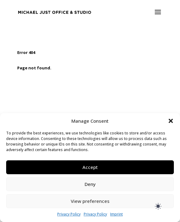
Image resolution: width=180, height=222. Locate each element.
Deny (90, 184)
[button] (171, 121)
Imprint (116, 214)
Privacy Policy (69, 214)
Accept (90, 167)
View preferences (90, 201)
